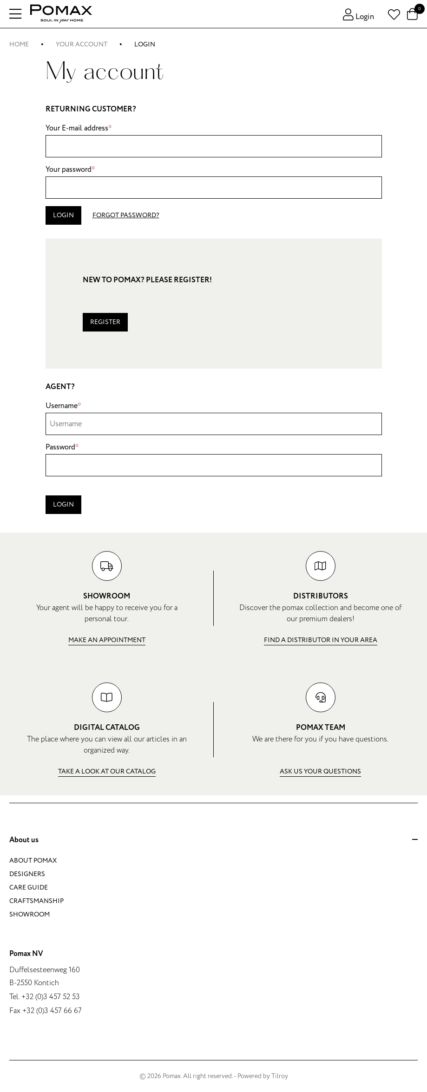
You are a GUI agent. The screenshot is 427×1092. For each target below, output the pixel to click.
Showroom (29, 914)
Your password (70, 169)
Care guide (28, 887)
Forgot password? (125, 215)
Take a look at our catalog (107, 771)
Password (62, 447)
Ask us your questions (320, 771)
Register (105, 322)
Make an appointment (106, 640)
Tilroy (279, 1076)
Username (63, 405)
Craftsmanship (36, 901)
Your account (81, 44)
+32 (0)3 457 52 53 (50, 997)
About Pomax (33, 860)
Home (19, 44)
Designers (27, 874)
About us (213, 840)
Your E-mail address (79, 128)
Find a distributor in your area (320, 640)
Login (63, 215)
